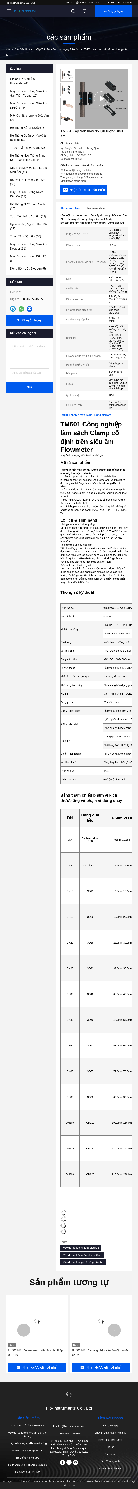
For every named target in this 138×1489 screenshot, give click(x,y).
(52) (28, 137)
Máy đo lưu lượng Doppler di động (82, 1255)
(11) (28, 246)
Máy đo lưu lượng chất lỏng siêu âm (83, 1262)
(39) (28, 216)
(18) (25, 236)
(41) (29, 170)
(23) (28, 147)
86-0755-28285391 (119, 2)
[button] (23, 1330)
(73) (27, 127)
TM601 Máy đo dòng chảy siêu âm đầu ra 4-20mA (100, 1352)
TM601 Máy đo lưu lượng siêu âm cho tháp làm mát (35, 1352)
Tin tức (110, 1447)
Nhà (8, 49)
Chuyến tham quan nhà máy (110, 1432)
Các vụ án (110, 1454)
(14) (27, 157)
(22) (28, 93)
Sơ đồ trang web (110, 1461)
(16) (27, 206)
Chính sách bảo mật (110, 1468)
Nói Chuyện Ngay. (113, 11)
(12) (26, 194)
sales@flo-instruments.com (83, 2)
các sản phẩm (23, 49)
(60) (22, 81)
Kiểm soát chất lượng (110, 1439)
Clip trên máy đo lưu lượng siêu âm (57, 49)
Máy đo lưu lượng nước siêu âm (81, 1247)
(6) (28, 258)
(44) (28, 105)
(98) (29, 117)
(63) (27, 182)
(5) (28, 268)
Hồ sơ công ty (110, 1425)
